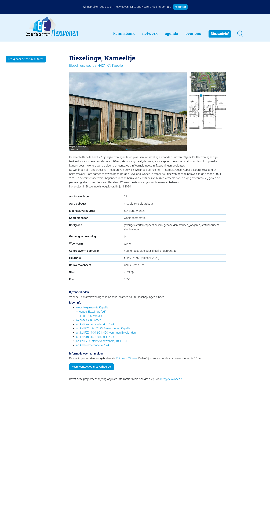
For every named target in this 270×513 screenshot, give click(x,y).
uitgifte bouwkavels (91, 316)
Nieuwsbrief (220, 34)
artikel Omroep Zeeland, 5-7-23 (95, 336)
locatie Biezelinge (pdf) (93, 311)
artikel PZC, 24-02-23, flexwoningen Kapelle (103, 328)
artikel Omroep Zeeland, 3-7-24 (95, 324)
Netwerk (150, 33)
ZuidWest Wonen (126, 358)
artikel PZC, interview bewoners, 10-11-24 (101, 341)
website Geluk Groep (88, 320)
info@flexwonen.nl (171, 379)
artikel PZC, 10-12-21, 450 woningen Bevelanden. (106, 332)
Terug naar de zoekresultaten (25, 59)
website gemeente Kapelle (92, 307)
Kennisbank (124, 33)
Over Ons (193, 33)
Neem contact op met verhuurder (91, 366)
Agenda (171, 33)
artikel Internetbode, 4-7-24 (92, 345)
